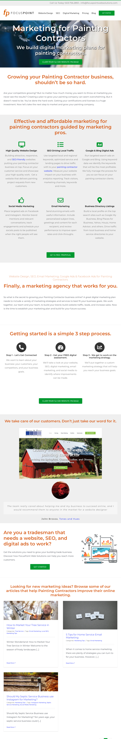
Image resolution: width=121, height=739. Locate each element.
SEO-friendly (18, 159)
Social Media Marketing (41, 693)
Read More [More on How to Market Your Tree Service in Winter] (10, 656)
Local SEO (45, 631)
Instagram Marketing (51, 691)
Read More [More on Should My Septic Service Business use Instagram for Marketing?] (23, 716)
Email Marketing (35, 631)
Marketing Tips (12, 633)
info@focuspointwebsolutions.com (99, 3)
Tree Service (19, 631)
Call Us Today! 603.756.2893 (64, 3)
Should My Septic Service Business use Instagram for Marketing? (42, 687)
